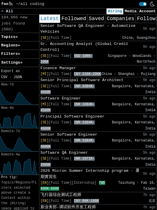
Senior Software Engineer (69, 134)
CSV (4, 77)
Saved (96, 19)
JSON (18, 77)
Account (147, 11)
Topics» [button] (9, 37)
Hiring (115, 11)
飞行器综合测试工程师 (60, 195)
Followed (73, 19)
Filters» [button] (10, 54)
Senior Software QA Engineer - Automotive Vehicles (87, 29)
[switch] (143, 4)
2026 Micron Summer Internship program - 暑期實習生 (90, 174)
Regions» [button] (10, 45)
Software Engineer (60, 98)
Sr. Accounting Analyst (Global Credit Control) (84, 47)
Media (131, 11)
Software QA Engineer (64, 152)
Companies (120, 19)
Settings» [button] (11, 62)
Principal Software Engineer (72, 116)
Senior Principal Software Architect (82, 80)
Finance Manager (58, 68)
